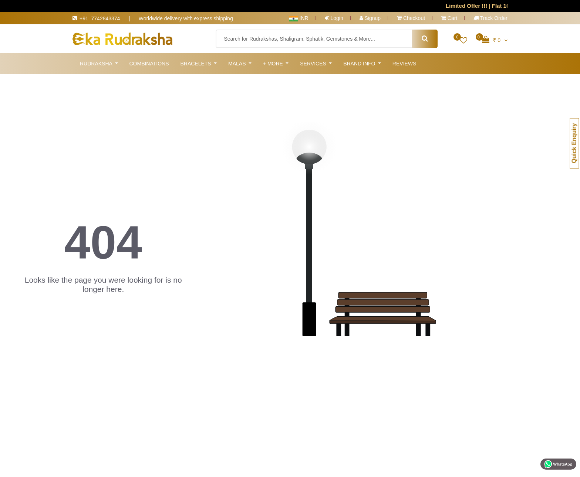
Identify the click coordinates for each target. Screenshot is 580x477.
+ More (273, 64)
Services (313, 64)
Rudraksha (97, 64)
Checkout (411, 18)
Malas (237, 64)
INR (298, 18)
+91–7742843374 (104, 18)
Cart (449, 18)
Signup (370, 18)
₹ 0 (495, 39)
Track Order (490, 18)
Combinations (149, 64)
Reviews (404, 64)
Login (334, 18)
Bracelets (196, 64)
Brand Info (360, 64)
